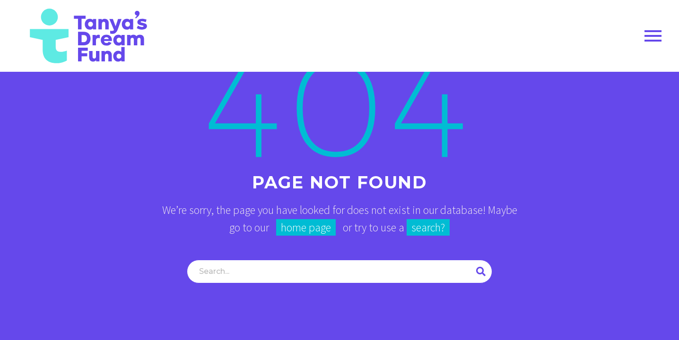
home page (306, 227)
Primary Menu (653, 36)
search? (428, 227)
